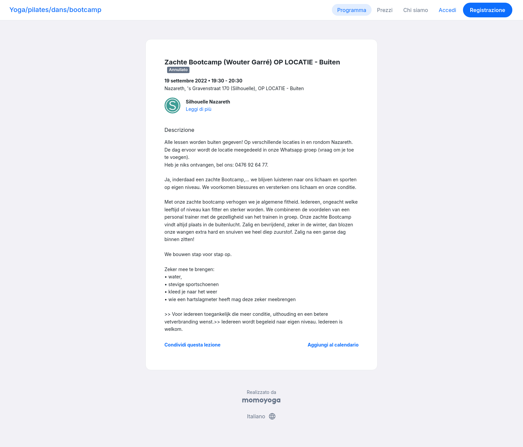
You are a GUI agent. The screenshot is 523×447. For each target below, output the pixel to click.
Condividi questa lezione (192, 345)
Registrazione (487, 10)
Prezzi (385, 10)
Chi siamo (415, 10)
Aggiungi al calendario (333, 345)
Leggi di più (198, 109)
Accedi (447, 10)
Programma (351, 10)
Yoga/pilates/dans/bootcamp (55, 10)
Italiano (261, 416)
